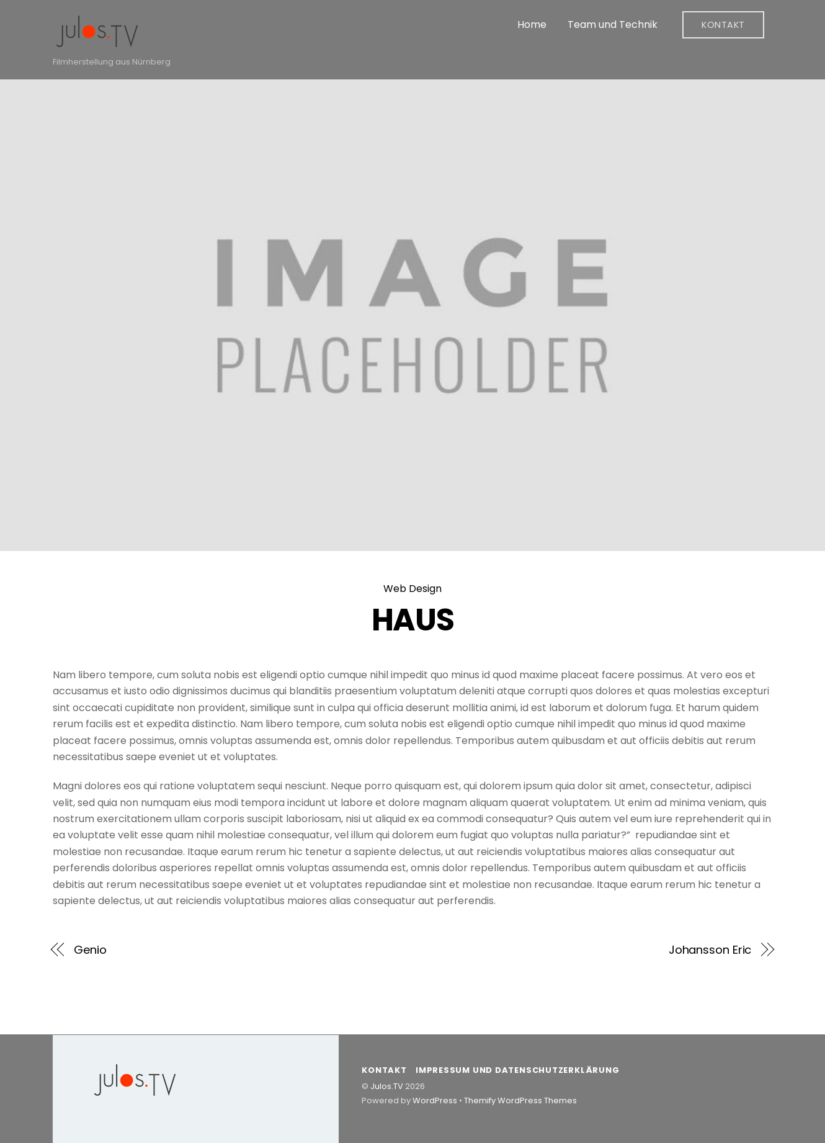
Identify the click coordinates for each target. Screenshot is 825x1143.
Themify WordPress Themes (520, 1100)
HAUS (412, 619)
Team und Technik (613, 24)
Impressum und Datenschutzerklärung (517, 1070)
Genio (90, 949)
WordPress (434, 1100)
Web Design (412, 588)
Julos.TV (386, 1086)
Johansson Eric (710, 949)
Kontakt (723, 25)
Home (531, 24)
